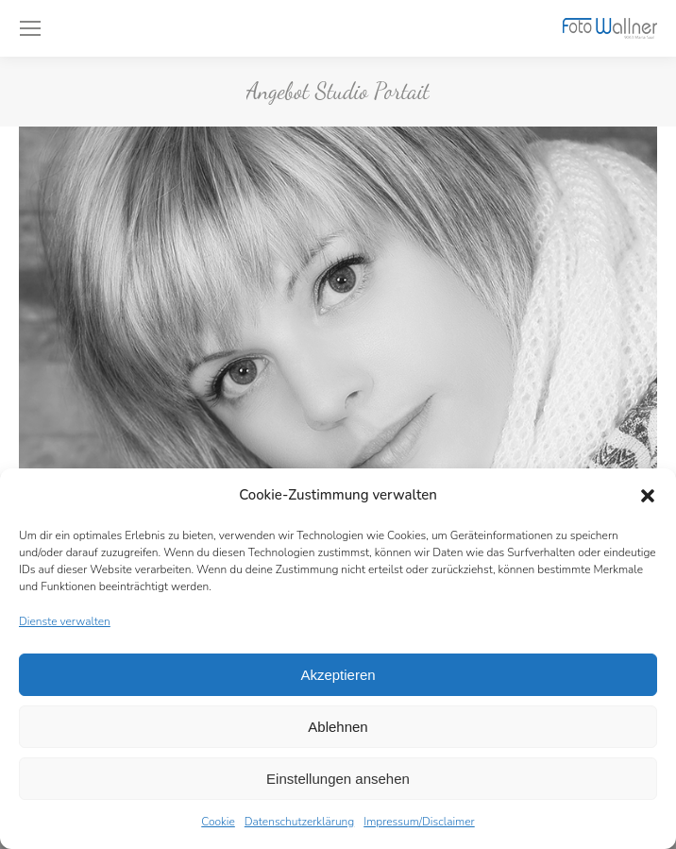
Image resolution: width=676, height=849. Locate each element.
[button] (647, 495)
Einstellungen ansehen (338, 779)
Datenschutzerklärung (299, 821)
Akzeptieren (337, 675)
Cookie (218, 821)
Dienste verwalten (64, 621)
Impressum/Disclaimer (419, 821)
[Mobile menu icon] (30, 28)
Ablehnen (337, 727)
